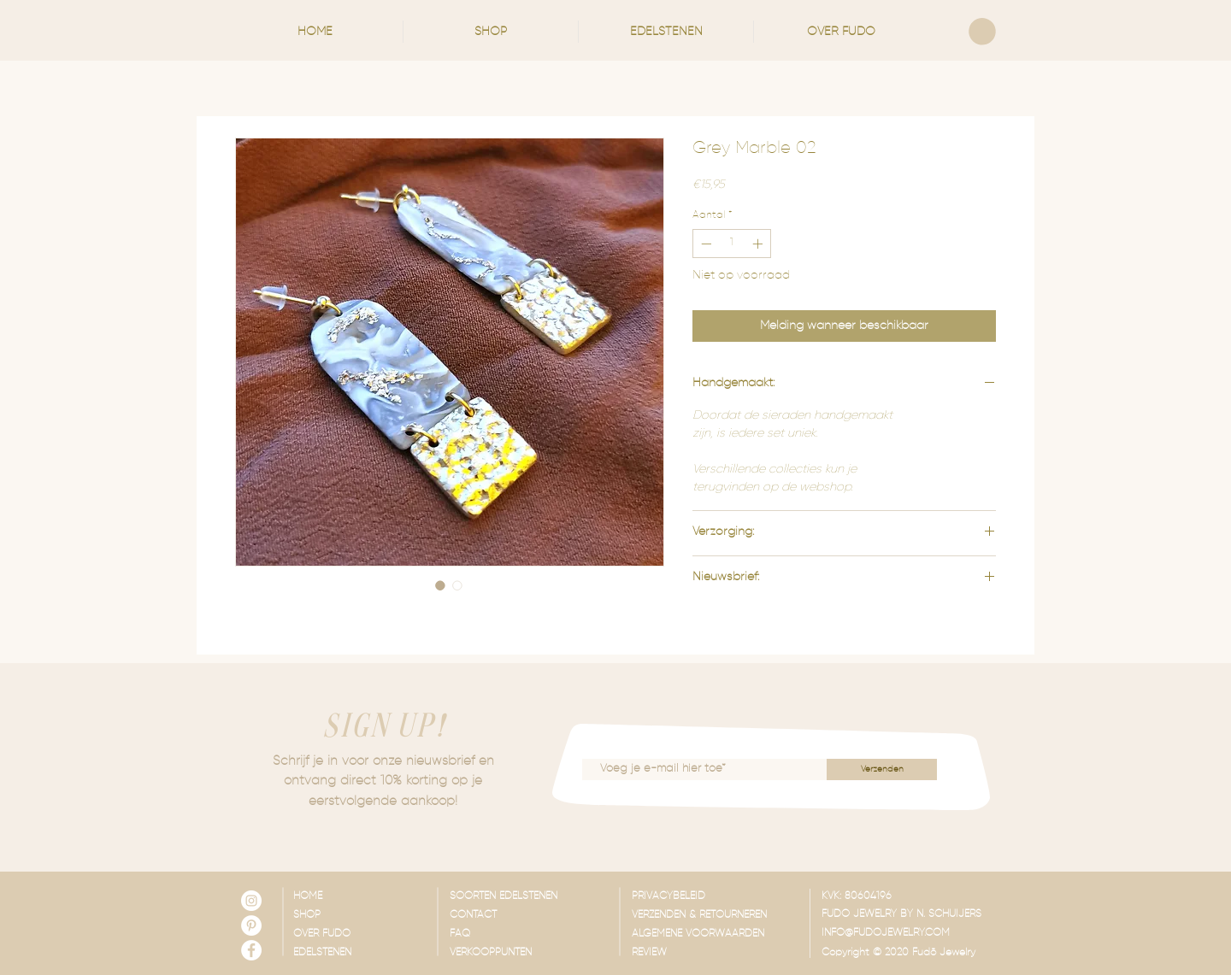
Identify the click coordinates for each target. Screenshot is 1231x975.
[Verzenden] (882, 769)
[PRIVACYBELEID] (716, 897)
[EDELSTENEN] (344, 953)
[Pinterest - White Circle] (251, 925)
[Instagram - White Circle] (251, 900)
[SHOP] (344, 916)
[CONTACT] (534, 916)
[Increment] (759, 243)
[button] (490, 32)
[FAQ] (534, 935)
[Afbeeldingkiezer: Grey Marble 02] (440, 585)
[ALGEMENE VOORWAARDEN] (716, 935)
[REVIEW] (716, 953)
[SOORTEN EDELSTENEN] (534, 897)
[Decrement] (704, 243)
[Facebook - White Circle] (251, 950)
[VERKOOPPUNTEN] (534, 953)
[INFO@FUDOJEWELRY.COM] (906, 934)
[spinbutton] (732, 243)
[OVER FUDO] (344, 935)
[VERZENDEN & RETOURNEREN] (716, 916)
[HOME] (344, 897)
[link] (982, 31)
